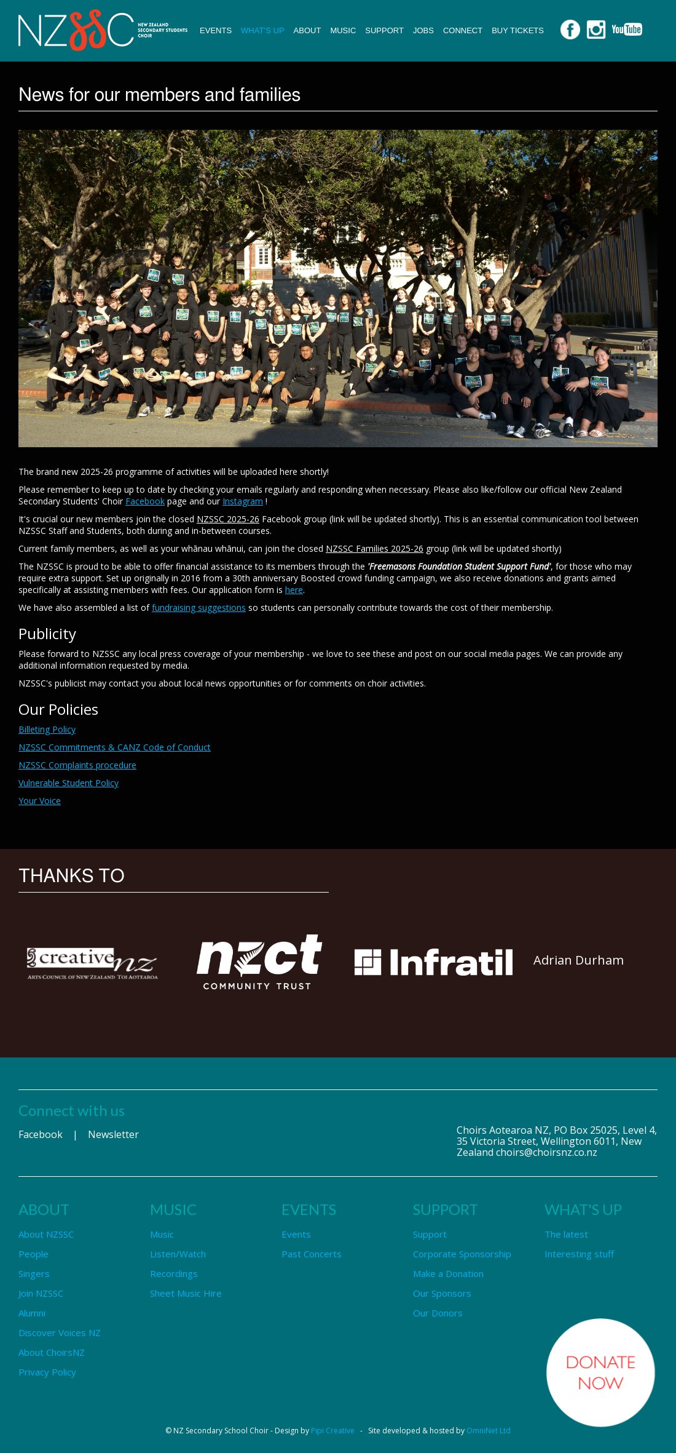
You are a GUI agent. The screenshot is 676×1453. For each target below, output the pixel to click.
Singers (34, 1273)
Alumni (31, 1313)
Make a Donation (448, 1273)
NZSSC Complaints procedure (77, 765)
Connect (462, 30)
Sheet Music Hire (186, 1293)
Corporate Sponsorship (462, 1254)
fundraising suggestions (199, 607)
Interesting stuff (579, 1254)
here (294, 589)
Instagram (242, 501)
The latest (566, 1234)
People (33, 1254)
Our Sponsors (442, 1293)
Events (216, 30)
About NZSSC (46, 1234)
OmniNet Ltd (488, 1430)
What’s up (263, 30)
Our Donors (438, 1313)
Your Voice (39, 800)
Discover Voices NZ (59, 1332)
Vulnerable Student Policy (68, 783)
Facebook (145, 501)
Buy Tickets (518, 30)
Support (384, 30)
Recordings (174, 1273)
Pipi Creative (333, 1430)
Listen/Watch (178, 1254)
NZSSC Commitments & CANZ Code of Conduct (114, 747)
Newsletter (113, 1134)
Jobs (423, 30)
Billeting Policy (47, 729)
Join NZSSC (40, 1293)
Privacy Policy (47, 1372)
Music (343, 30)
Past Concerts (311, 1254)
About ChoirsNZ (51, 1352)
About (307, 30)
